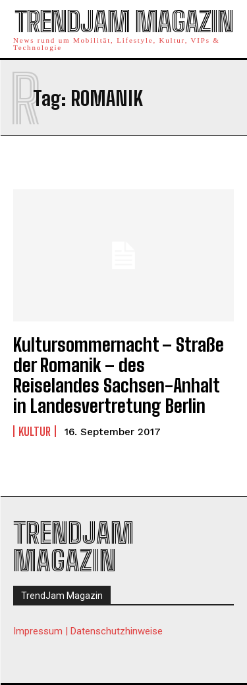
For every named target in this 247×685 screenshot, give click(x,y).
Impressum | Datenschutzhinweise (88, 631)
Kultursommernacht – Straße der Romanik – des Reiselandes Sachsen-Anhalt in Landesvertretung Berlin (118, 374)
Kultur (34, 431)
